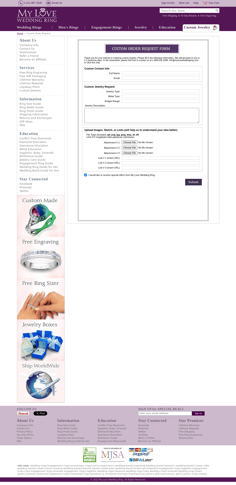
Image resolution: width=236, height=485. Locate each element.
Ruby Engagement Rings (38, 471)
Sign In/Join (168, 2)
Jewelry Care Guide (33, 159)
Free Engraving (208, 15)
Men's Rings (68, 27)
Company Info (29, 45)
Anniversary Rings (81, 465)
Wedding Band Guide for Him (39, 170)
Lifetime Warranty (32, 79)
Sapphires (55, 474)
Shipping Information (34, 114)
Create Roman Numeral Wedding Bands (58, 468)
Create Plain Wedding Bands (117, 468)
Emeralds (76, 474)
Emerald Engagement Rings (69, 471)
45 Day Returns (189, 15)
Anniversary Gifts (171, 474)
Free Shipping (170, 15)
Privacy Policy (25, 431)
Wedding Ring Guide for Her (39, 166)
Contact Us (27, 48)
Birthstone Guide (31, 156)
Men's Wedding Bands (120, 465)
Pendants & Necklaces (104, 474)
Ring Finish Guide (31, 111)
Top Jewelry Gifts (150, 474)
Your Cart (213, 2)
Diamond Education (33, 142)
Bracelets (134, 474)
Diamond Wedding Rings (128, 471)
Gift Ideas (26, 121)
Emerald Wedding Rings (180, 471)
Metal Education (31, 149)
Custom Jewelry (197, 27)
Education (167, 27)
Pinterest (26, 187)
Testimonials (28, 52)
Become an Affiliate (33, 59)
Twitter (24, 191)
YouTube (143, 434)
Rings (86, 474)
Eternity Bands (90, 468)
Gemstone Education (34, 145)
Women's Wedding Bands (179, 465)
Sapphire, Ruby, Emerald (37, 152)
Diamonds (43, 474)
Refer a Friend (29, 55)
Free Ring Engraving (33, 72)
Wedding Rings (29, 27)
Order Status (24, 438)
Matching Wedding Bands (148, 465)
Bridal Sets (140, 468)
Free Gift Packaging (33, 76)
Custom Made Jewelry (194, 474)
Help (196, 2)
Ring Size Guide (30, 103)
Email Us (57, 2)
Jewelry (140, 27)
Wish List (184, 2)
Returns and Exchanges (36, 118)
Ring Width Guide (31, 107)
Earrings (122, 474)
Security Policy (25, 434)
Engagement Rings (106, 27)
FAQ (22, 125)
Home (20, 33)
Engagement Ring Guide (36, 163)
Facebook (26, 183)
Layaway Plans (30, 86)
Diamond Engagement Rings (164, 468)
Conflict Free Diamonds (35, 138)
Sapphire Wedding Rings (100, 471)
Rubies (66, 474)
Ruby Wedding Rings (155, 471)
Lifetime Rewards (31, 83)
